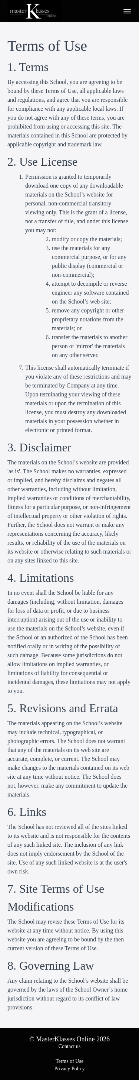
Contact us (70, 1046)
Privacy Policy (69, 1068)
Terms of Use (69, 1061)
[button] (127, 11)
